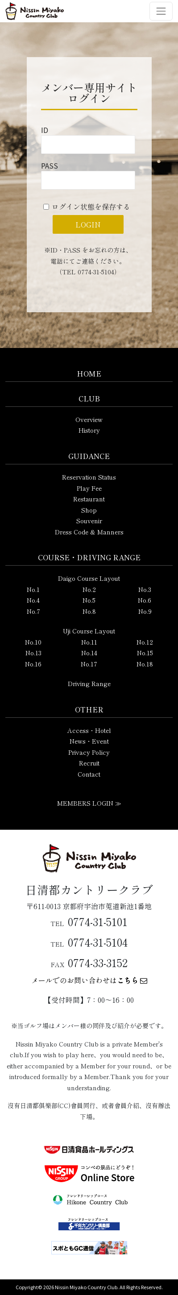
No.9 (145, 611)
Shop (89, 509)
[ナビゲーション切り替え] (161, 11)
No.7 (33, 611)
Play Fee (89, 488)
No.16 (33, 663)
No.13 (33, 652)
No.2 (89, 589)
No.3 (144, 589)
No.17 (89, 663)
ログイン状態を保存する (91, 206)
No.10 (33, 641)
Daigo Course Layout (89, 578)
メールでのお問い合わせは (89, 980)
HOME (89, 373)
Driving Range (89, 683)
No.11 (89, 641)
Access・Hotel (89, 730)
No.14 (89, 652)
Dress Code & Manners (89, 531)
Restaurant (89, 498)
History (89, 430)
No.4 (33, 600)
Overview (89, 419)
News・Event (89, 740)
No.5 (89, 600)
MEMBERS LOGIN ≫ (89, 803)
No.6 (144, 600)
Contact (89, 774)
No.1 (33, 589)
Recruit (89, 762)
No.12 (145, 641)
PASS (49, 165)
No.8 (89, 611)
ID (44, 129)
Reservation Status (89, 476)
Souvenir (89, 520)
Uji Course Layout (89, 630)
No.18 (145, 663)
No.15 (145, 652)
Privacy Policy (89, 752)
